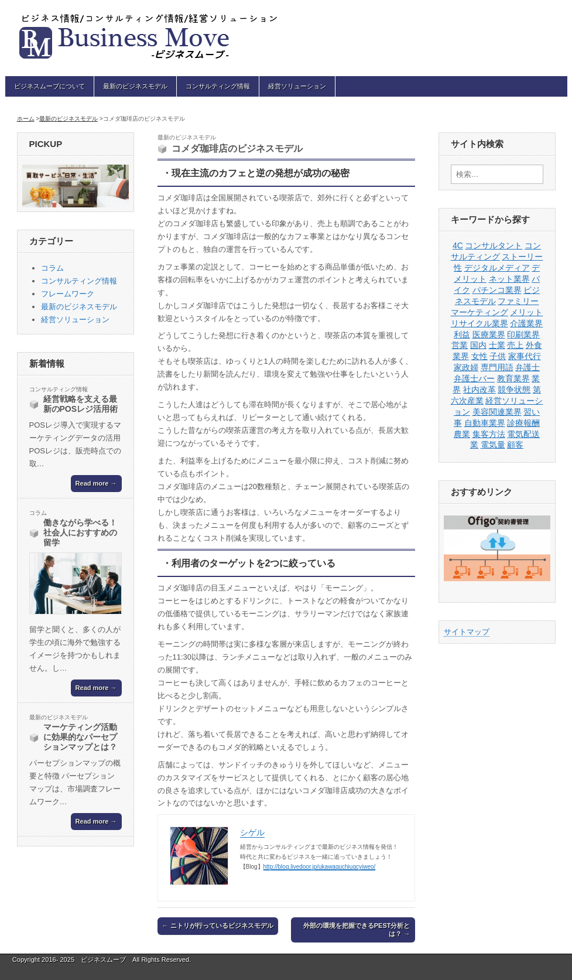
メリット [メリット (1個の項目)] (526, 312)
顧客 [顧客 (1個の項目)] (515, 444)
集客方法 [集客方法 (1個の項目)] (488, 434)
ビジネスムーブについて (49, 86)
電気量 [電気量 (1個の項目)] (493, 444)
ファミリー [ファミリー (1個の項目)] (518, 301)
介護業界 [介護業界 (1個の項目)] (526, 323)
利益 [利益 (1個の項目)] (462, 334)
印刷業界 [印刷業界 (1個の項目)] (523, 334)
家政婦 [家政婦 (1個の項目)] (466, 367)
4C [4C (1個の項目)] (458, 245)
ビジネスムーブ (103, 959)
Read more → (96, 483)
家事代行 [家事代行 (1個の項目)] (524, 356)
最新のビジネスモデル (135, 86)
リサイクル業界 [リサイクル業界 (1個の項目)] (479, 323)
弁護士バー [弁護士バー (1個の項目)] (474, 378)
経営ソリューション (297, 86)
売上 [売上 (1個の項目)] (515, 345)
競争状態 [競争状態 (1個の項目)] (514, 389)
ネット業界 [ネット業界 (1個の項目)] (509, 279)
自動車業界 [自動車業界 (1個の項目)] (484, 423)
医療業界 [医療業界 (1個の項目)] (488, 334)
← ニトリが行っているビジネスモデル (217, 925)
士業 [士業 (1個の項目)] (497, 345)
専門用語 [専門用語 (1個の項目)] (497, 367)
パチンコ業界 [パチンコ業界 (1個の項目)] (497, 290)
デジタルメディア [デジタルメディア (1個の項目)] (497, 267)
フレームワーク (67, 293)
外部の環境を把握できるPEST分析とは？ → (356, 929)
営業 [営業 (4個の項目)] (459, 345)
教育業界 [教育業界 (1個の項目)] (513, 378)
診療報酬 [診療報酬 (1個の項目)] (523, 423)
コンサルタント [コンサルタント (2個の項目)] (493, 245)
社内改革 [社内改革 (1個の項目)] (479, 389)
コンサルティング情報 (218, 86)
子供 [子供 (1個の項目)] (497, 356)
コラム (52, 268)
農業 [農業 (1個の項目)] (462, 434)
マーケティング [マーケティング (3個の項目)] (479, 312)
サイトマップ (466, 631)
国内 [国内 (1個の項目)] (478, 345)
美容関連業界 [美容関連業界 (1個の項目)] (497, 411)
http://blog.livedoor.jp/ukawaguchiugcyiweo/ (319, 866)
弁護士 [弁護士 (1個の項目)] (527, 367)
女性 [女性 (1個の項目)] (479, 356)
